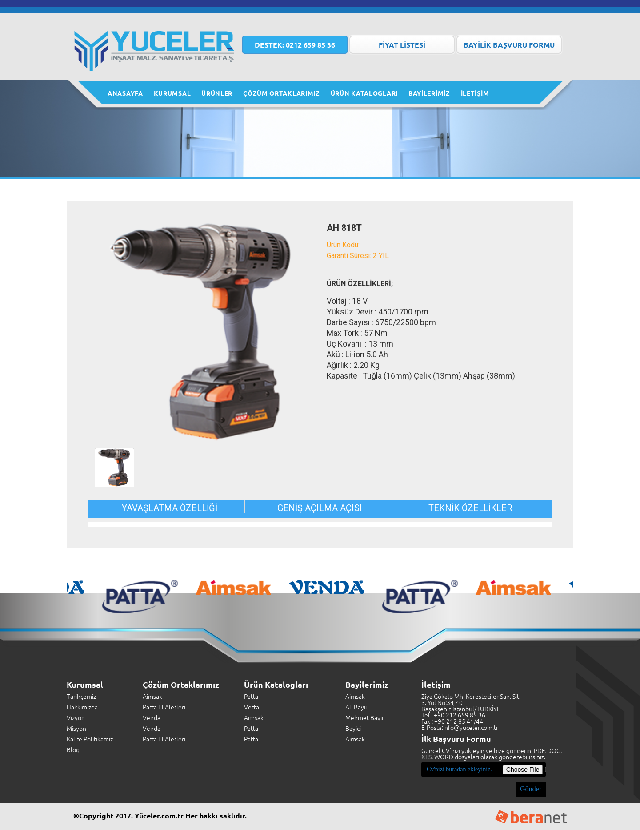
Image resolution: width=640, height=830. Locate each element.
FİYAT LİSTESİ (402, 44)
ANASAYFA (125, 93)
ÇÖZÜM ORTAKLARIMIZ (281, 93)
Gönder (530, 789)
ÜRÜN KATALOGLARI (364, 93)
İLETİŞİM (475, 93)
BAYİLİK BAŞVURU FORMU (509, 44)
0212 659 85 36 (295, 44)
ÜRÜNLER (216, 93)
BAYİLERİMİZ (429, 93)
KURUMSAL (172, 93)
